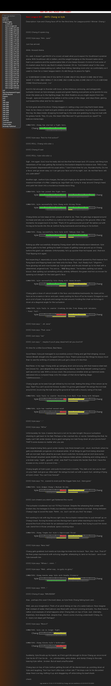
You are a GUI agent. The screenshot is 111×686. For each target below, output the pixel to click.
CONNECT (68, 12)
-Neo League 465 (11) (12, 68)
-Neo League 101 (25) (12, 38)
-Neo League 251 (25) (12, 50)
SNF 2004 (6, 102)
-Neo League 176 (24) (12, 44)
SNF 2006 (6, 106)
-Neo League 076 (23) (12, 34)
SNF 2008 (6, 110)
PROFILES (56, 12)
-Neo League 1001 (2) (12, 36)
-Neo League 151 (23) (12, 42)
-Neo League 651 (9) (11, 84)
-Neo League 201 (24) (12, 46)
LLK (4, 90)
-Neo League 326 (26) (12, 56)
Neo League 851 (34, 17)
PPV (4, 98)
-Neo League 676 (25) (12, 88)
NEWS (42, 12)
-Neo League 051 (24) (12, 32)
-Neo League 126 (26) (12, 40)
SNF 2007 (6, 108)
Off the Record (8, 94)
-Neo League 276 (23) (12, 52)
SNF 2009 (6, 112)
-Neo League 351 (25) (12, 58)
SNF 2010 (6, 114)
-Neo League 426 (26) (12, 64)
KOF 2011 (6, 20)
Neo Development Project (11, 92)
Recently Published (9, 126)
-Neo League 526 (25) (12, 74)
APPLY (51, 12)
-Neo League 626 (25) (12, 82)
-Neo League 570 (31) (12, 78)
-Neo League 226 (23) (12, 48)
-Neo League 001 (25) (12, 28)
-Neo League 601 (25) (12, 80)
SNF (4, 100)
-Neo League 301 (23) (12, 54)
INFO (46, 12)
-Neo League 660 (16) (12, 86)
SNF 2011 (6, 116)
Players (5, 96)
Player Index (7, 124)
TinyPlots (6, 120)
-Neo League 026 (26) (12, 30)
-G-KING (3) (8, 24)
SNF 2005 (6, 104)
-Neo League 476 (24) (12, 70)
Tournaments (7, 122)
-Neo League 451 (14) (12, 66)
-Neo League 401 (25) (12, 62)
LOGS (62, 12)
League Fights (7, 22)
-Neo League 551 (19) (12, 76)
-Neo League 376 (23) (12, 60)
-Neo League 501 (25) (12, 72)
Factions (5, 18)
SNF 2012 (6, 118)
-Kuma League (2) (11, 26)
